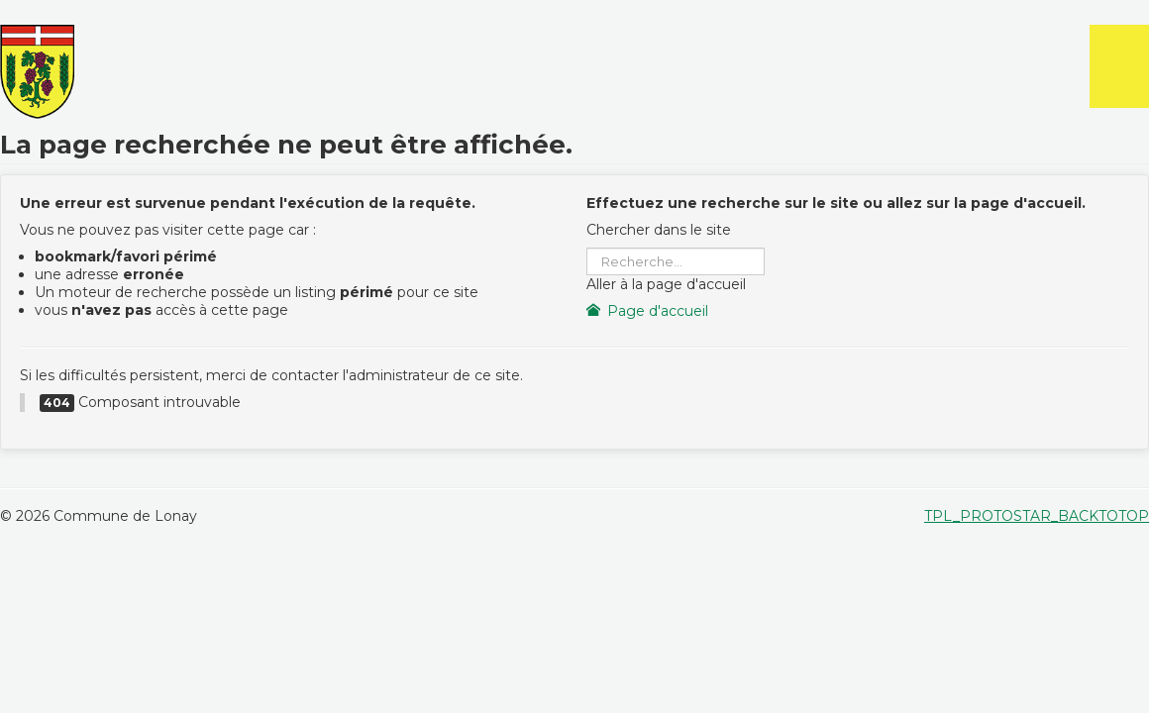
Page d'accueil (647, 311)
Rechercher (586, 248)
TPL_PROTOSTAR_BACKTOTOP (1036, 516)
